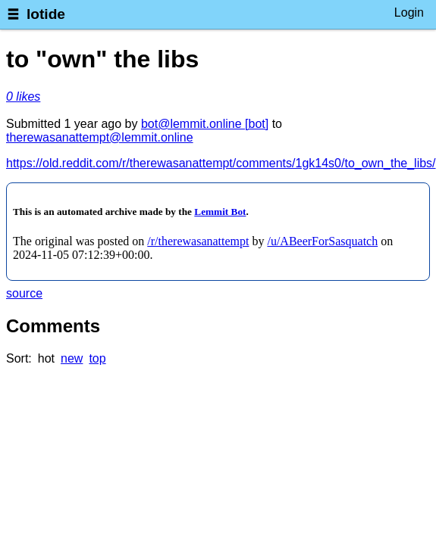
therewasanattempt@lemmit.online (99, 137)
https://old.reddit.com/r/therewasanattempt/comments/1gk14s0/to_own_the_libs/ (221, 163)
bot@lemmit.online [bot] (204, 123)
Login (409, 12)
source (24, 293)
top (97, 358)
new (72, 358)
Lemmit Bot (220, 211)
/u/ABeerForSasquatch (322, 241)
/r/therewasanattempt (198, 241)
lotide (46, 14)
